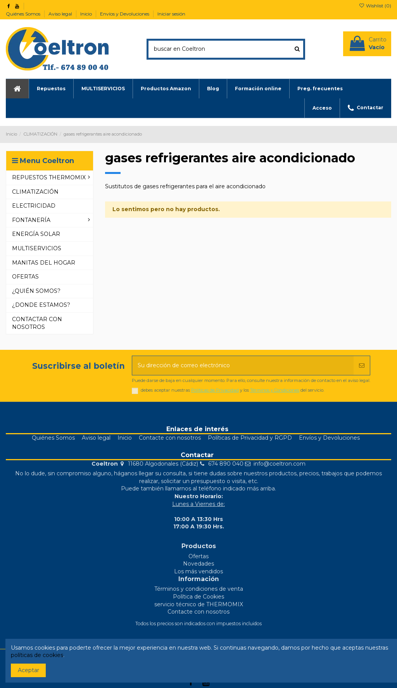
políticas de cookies (37, 655)
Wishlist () (375, 6)
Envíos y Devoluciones (125, 14)
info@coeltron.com (280, 463)
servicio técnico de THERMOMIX (198, 604)
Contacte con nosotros (170, 437)
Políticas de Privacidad (215, 390)
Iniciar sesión (171, 14)
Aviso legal (60, 14)
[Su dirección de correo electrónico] (243, 365)
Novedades (198, 563)
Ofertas (198, 556)
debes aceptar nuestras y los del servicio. (232, 390)
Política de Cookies (198, 596)
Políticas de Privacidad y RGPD (250, 437)
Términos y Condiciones (274, 390)
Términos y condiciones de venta (198, 588)
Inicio (86, 14)
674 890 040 (225, 463)
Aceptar (28, 670)
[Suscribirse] (362, 365)
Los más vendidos (198, 571)
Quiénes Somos (23, 14)
